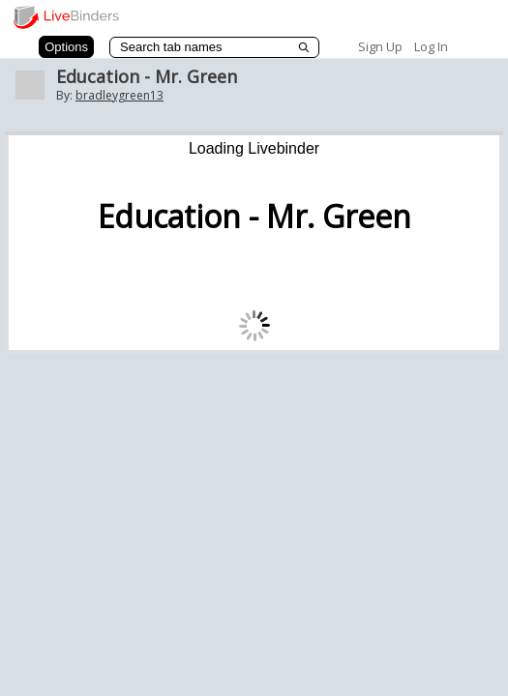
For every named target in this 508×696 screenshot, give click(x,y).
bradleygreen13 (119, 95)
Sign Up (380, 46)
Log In (431, 46)
